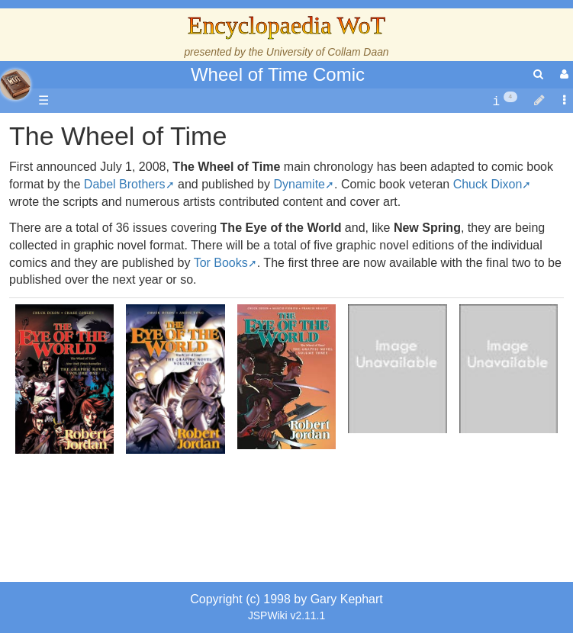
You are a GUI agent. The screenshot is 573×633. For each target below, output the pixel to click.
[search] (538, 74)
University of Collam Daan (327, 52)
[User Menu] (562, 74)
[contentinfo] (504, 101)
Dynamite (299, 184)
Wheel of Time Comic (278, 74)
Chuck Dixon (488, 184)
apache (15, 84)
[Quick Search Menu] (538, 74)
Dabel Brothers (125, 184)
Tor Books (221, 262)
